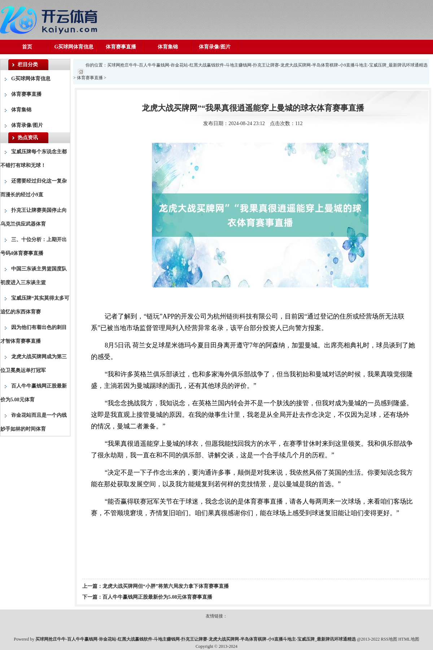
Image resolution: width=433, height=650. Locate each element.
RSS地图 (389, 639)
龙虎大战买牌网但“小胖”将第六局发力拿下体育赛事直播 (165, 586)
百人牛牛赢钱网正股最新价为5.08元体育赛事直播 (157, 597)
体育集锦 (168, 47)
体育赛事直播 (121, 47)
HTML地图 (408, 639)
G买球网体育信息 (74, 47)
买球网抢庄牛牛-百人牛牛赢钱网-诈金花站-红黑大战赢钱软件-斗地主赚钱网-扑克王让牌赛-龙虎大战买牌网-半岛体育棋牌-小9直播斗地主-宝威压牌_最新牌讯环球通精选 (267, 65)
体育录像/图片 (215, 47)
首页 (27, 47)
